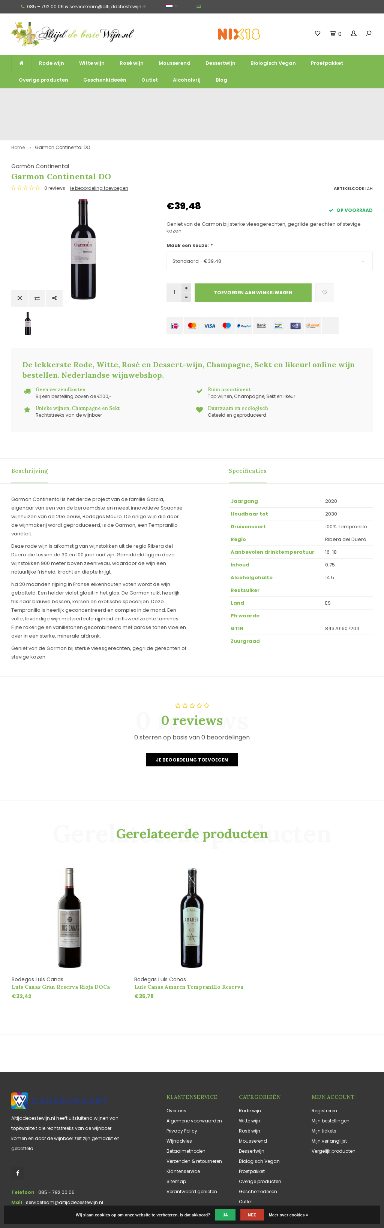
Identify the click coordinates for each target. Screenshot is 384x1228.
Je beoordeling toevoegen (192, 725)
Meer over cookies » (288, 1215)
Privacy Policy (181, 1096)
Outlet (149, 79)
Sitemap (176, 1147)
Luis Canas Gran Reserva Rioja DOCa (61, 952)
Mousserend (174, 63)
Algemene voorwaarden (194, 1086)
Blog (221, 79)
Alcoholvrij (187, 79)
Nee (252, 1215)
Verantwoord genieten (191, 1157)
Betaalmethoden (186, 1116)
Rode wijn (51, 63)
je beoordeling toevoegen (254, 156)
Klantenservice (183, 1137)
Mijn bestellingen (331, 1086)
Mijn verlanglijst (329, 1106)
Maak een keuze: (189, 213)
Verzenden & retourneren (194, 1127)
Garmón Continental (195, 134)
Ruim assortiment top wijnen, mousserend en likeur (119, 97)
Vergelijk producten (334, 1116)
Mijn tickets (324, 1096)
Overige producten (43, 79)
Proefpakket (327, 63)
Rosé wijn (132, 63)
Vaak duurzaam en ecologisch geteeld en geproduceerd (315, 97)
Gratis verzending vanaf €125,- (36, 97)
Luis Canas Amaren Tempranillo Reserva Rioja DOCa (188, 952)
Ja (225, 1215)
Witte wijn (92, 63)
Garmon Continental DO (62, 115)
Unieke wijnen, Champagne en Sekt (211, 97)
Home (18, 115)
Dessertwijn (221, 63)
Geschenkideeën (104, 79)
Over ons (176, 1076)
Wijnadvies (179, 1106)
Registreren (324, 1076)
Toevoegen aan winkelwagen (253, 260)
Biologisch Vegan (273, 63)
